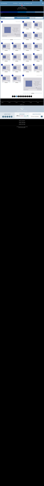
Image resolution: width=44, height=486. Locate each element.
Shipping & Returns (22, 481)
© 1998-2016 (18, 484)
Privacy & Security (22, 478)
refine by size (22, 461)
